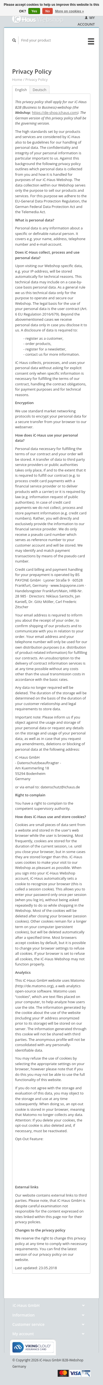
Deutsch (39, 89)
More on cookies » (69, 11)
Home (17, 79)
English (21, 89)
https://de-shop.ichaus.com (54, 112)
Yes (34, 11)
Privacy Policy (36, 79)
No (47, 11)
